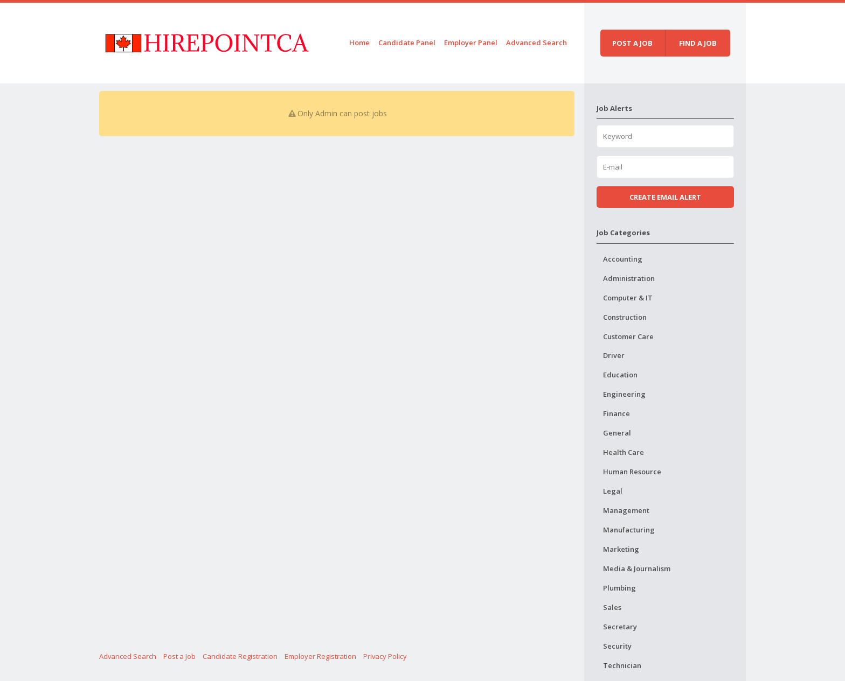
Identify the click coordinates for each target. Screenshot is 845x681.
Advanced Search (536, 42)
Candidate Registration (240, 656)
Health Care (623, 452)
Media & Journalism (636, 568)
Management (626, 510)
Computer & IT (628, 298)
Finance (616, 413)
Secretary (620, 626)
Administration (629, 278)
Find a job (698, 43)
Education (620, 375)
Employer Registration (320, 656)
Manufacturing (629, 530)
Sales (612, 607)
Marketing (621, 549)
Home (359, 42)
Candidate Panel (406, 42)
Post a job (632, 43)
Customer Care (628, 336)
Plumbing (619, 588)
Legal (612, 491)
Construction (625, 317)
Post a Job (179, 656)
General (617, 433)
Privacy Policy (385, 656)
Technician (622, 665)
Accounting (622, 259)
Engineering (624, 394)
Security (617, 646)
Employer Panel (470, 42)
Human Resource (632, 471)
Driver (614, 355)
